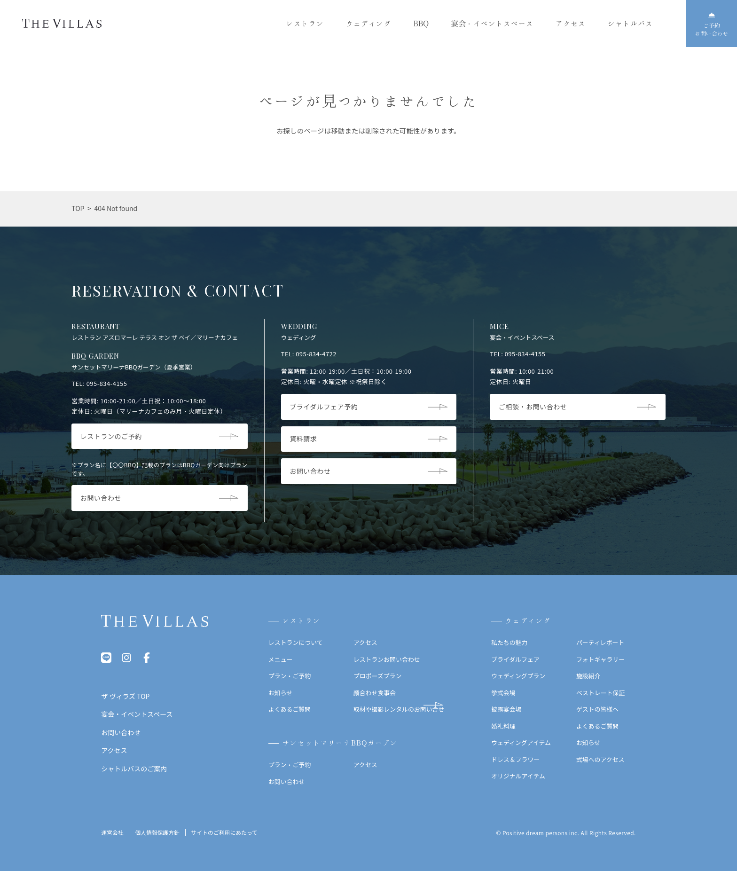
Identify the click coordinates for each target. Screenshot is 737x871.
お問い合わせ (286, 781)
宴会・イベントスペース (492, 23)
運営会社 (112, 832)
